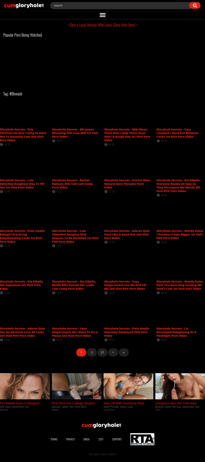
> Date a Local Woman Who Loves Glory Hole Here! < (102, 25)
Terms (54, 439)
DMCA (86, 439)
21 (102, 352)
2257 (101, 439)
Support (117, 439)
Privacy (70, 439)
